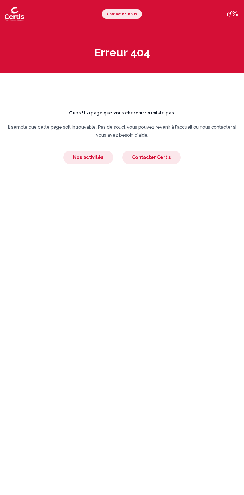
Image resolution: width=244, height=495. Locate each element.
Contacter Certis (151, 157)
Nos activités (88, 157)
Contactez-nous (122, 14)
